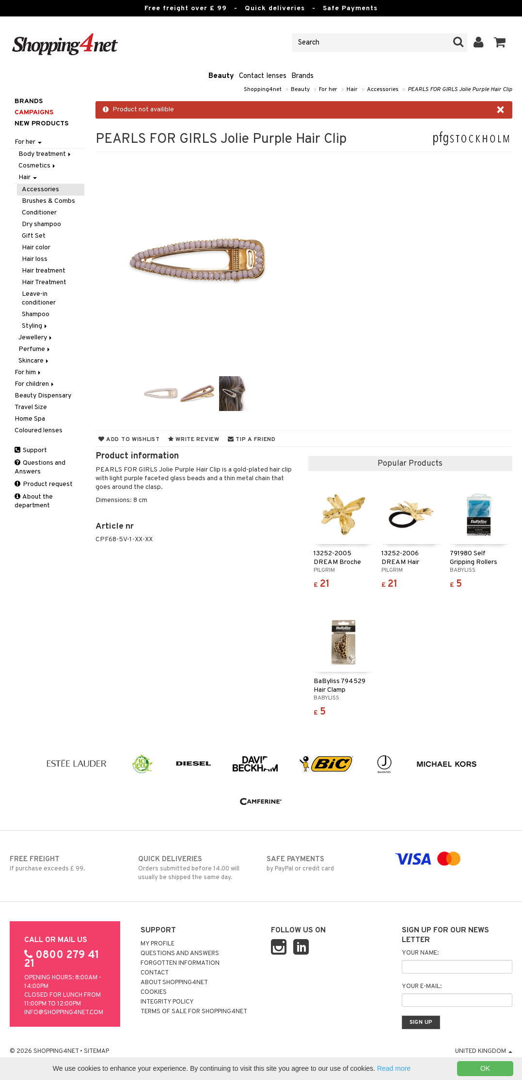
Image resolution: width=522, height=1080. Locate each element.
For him (28, 372)
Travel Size (31, 407)
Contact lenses (262, 76)
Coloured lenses (39, 430)
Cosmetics (37, 166)
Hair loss (34, 259)
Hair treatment (43, 271)
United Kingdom (483, 1051)
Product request (44, 484)
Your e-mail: (422, 986)
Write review (194, 439)
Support (31, 450)
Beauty (221, 76)
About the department (34, 501)
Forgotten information (180, 963)
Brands (302, 76)
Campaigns (34, 112)
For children (35, 384)
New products (41, 124)
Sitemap (96, 1051)
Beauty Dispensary (43, 396)
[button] (500, 42)
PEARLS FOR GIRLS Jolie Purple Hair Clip (460, 89)
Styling (35, 326)
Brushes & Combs (48, 201)
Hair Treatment (44, 282)
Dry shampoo (41, 224)
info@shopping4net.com (63, 1013)
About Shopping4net (174, 983)
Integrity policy (167, 1002)
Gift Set (34, 236)
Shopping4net (263, 89)
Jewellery (35, 338)
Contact (155, 973)
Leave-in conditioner (39, 298)
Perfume (34, 349)
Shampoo (35, 314)
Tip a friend (252, 439)
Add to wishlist (129, 439)
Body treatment (45, 154)
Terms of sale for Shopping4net (194, 1012)
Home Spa (30, 419)
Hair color (36, 247)
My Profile (157, 944)
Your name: (420, 953)
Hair (352, 89)
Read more (394, 1068)
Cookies (154, 992)
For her (328, 89)
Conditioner (39, 213)
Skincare (34, 361)
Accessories (382, 89)
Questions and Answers (40, 467)
